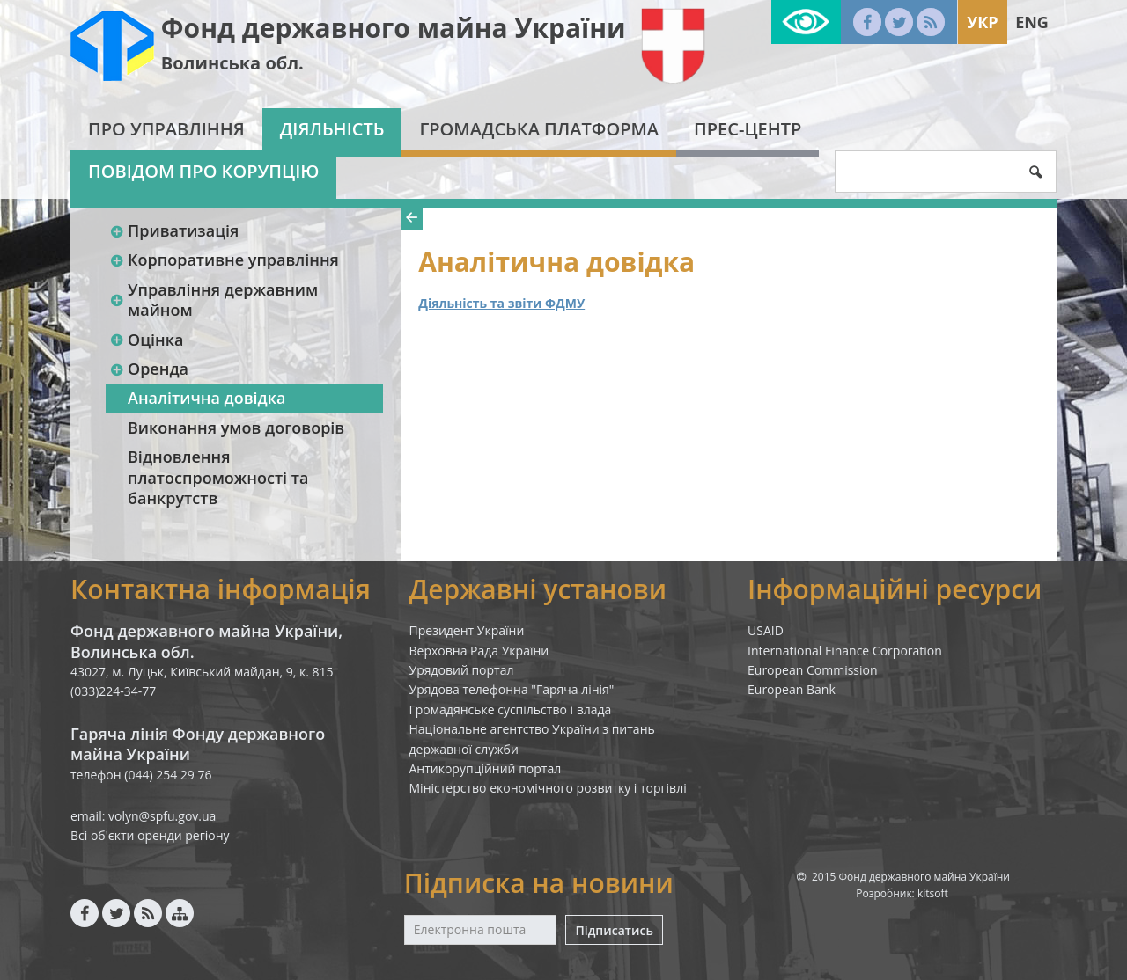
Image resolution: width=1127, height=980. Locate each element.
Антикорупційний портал (485, 768)
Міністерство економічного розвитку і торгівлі (548, 787)
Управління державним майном (213, 299)
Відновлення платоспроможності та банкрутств (218, 477)
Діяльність (332, 129)
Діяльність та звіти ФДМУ (501, 303)
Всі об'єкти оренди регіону (150, 835)
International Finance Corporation (845, 650)
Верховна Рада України (479, 650)
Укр (982, 22)
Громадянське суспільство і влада (510, 709)
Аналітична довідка (206, 397)
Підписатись (613, 930)
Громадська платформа (539, 129)
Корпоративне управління (224, 259)
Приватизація (174, 230)
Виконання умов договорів (236, 427)
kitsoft (932, 893)
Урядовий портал (461, 670)
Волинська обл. (232, 63)
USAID (766, 630)
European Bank (792, 689)
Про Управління (166, 129)
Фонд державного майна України (393, 28)
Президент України (467, 630)
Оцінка (146, 339)
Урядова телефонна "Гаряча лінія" (512, 689)
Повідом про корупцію (203, 171)
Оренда (148, 368)
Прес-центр (747, 129)
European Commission (813, 670)
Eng (1032, 22)
